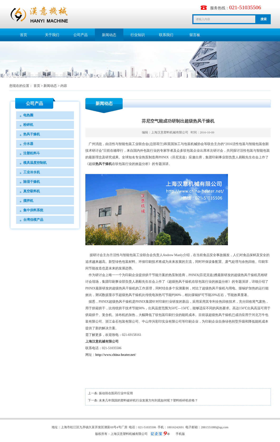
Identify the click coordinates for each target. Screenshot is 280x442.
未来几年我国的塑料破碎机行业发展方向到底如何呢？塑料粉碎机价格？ (148, 400)
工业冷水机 (31, 172)
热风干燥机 (31, 134)
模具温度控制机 (35, 163)
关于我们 (52, 35)
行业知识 (137, 35)
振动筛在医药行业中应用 (116, 393)
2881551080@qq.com (214, 427)
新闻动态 (109, 35)
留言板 (194, 35)
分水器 (28, 144)
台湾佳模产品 (33, 219)
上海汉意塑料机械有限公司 (169, 132)
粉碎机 (28, 125)
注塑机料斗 (31, 153)
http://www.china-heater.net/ (115, 355)
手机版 (180, 434)
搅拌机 (28, 200)
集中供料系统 (33, 210)
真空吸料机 (31, 191)
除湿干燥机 (31, 181)
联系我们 (166, 35)
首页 (23, 35)
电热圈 (28, 115)
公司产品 (80, 35)
